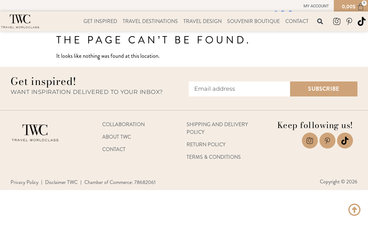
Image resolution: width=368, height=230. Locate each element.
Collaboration (123, 124)
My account (316, 6)
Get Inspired (100, 21)
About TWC (116, 137)
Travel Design (202, 21)
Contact (297, 21)
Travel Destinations (150, 21)
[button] (320, 21)
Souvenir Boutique (253, 21)
